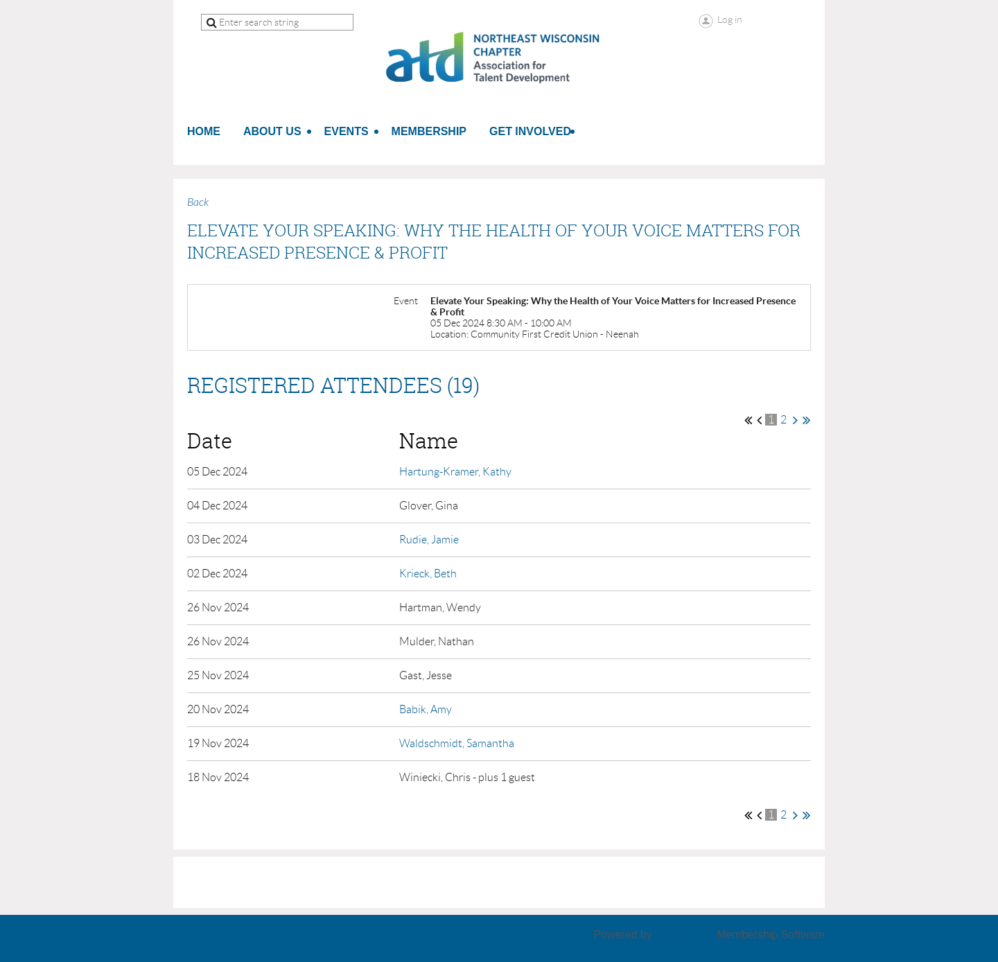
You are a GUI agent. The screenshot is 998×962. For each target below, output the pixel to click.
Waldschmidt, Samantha (456, 743)
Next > (795, 420)
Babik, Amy (425, 709)
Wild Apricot (684, 935)
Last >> (806, 420)
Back (198, 202)
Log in (729, 19)
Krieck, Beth (428, 573)
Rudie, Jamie (429, 539)
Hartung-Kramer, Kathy (455, 472)
